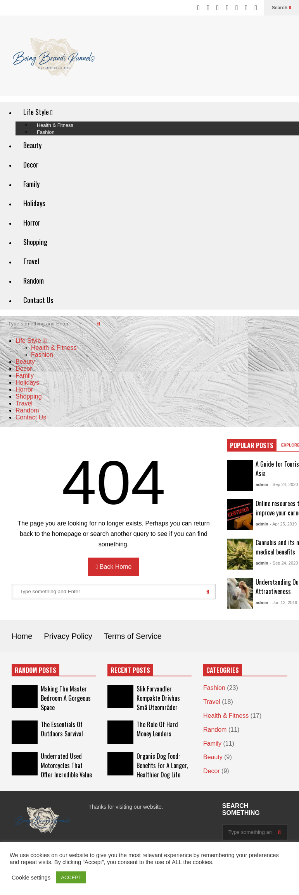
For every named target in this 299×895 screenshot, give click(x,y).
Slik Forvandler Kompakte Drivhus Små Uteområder (158, 698)
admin (262, 484)
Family (31, 184)
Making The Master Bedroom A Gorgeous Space (66, 698)
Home (22, 636)
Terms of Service (133, 636)
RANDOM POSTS (35, 670)
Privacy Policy (68, 636)
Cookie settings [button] (31, 877)
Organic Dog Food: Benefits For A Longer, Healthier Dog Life (162, 765)
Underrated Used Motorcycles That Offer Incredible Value (66, 765)
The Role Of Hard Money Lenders (157, 729)
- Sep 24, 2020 (284, 484)
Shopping (35, 242)
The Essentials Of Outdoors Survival (62, 729)
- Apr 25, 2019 (283, 524)
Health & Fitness (53, 347)
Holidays (34, 203)
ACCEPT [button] (71, 877)
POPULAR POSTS (251, 445)
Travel (31, 261)
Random (33, 281)
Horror (31, 222)
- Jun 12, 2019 (283, 602)
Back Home (114, 566)
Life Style (38, 112)
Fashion (46, 132)
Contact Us (38, 300)
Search (281, 7)
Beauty (32, 145)
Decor (30, 164)
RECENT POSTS (130, 670)
